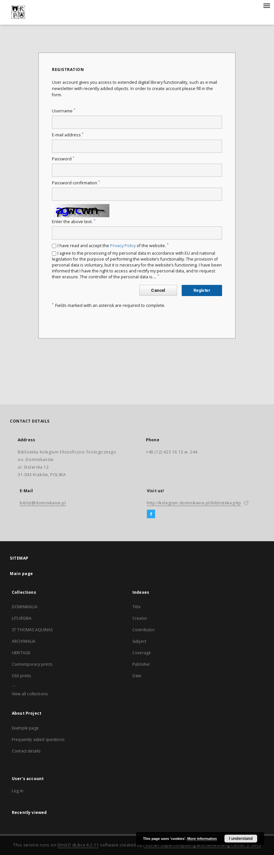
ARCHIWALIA (24, 641)
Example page (25, 728)
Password (63, 159)
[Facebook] (151, 514)
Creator (139, 618)
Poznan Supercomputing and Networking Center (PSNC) (202, 845)
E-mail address (67, 135)
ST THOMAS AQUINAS (32, 630)
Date (137, 676)
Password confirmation (76, 183)
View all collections (30, 694)
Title (136, 607)
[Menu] (266, 5)
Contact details (26, 751)
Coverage (141, 653)
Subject (139, 641)
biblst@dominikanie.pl (43, 503)
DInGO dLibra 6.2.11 (78, 845)
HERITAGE (21, 653)
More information (202, 839)
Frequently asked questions (38, 739)
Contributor (143, 630)
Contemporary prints (32, 664)
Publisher (141, 664)
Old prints (21, 676)
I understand (241, 838)
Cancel (158, 290)
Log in (17, 791)
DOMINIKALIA (24, 607)
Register (202, 290)
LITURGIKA (22, 618)
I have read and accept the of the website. (113, 245)
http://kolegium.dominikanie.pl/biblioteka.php (194, 503)
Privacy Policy (123, 245)
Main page (21, 573)
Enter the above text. (73, 221)
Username (63, 111)
